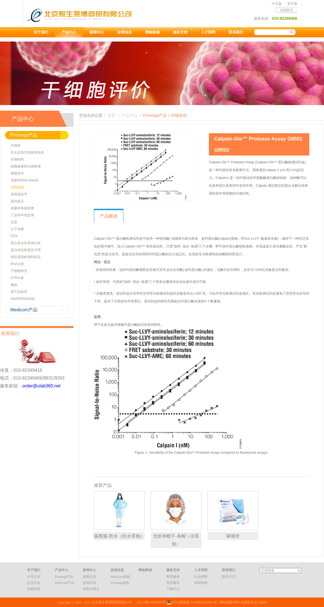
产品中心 (129, 115)
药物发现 (179, 115)
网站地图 (225, 602)
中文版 (277, 4)
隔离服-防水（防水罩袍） (119, 536)
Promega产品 (155, 115)
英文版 (292, 4)
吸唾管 (233, 536)
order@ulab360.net (41, 385)
